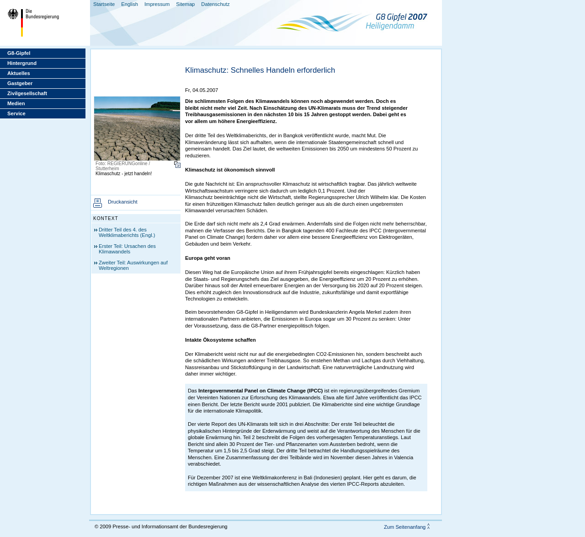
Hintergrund (22, 63)
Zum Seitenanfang (404, 527)
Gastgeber (19, 83)
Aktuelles (18, 73)
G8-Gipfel (18, 53)
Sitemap (185, 4)
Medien (16, 103)
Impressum (157, 4)
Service (16, 113)
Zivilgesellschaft (27, 93)
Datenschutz (215, 4)
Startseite (104, 4)
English (129, 4)
